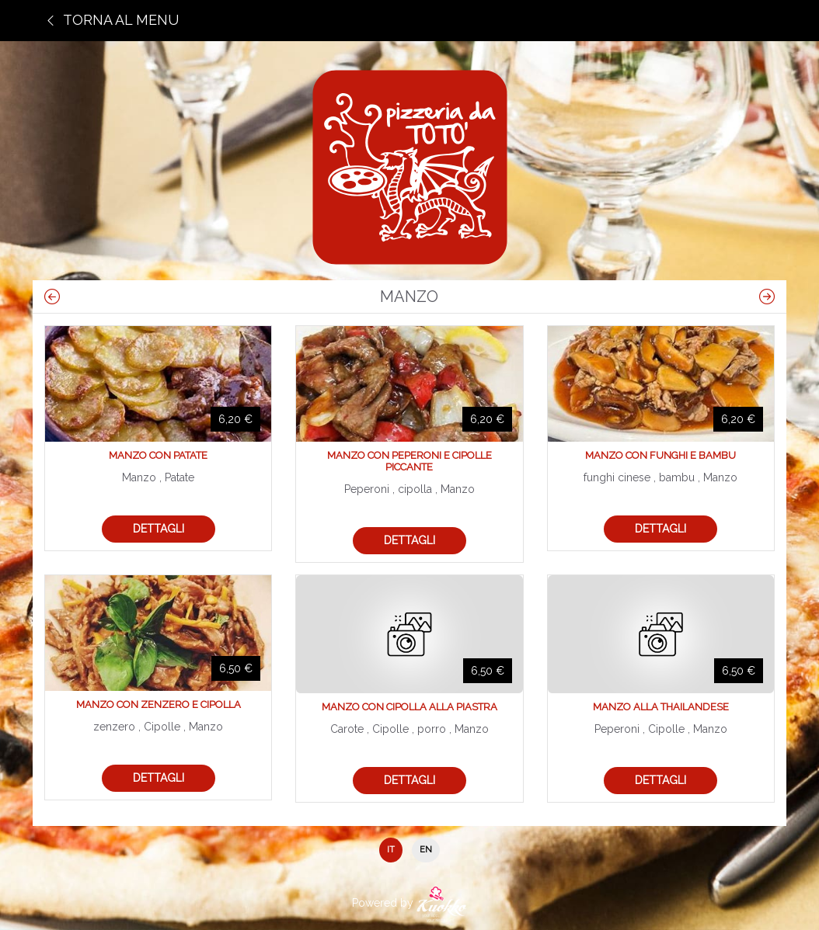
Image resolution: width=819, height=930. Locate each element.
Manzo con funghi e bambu (660, 455)
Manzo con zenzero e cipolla (158, 704)
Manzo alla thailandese (661, 707)
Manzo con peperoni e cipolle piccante (409, 461)
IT (391, 850)
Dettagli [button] (158, 528)
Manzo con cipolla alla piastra (409, 707)
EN (426, 850)
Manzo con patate (158, 455)
